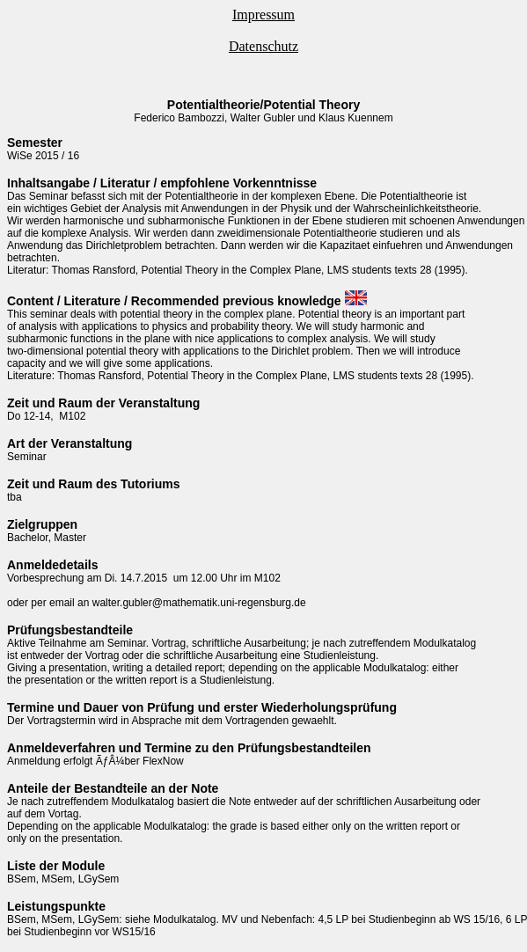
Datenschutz (263, 46)
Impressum (263, 14)
